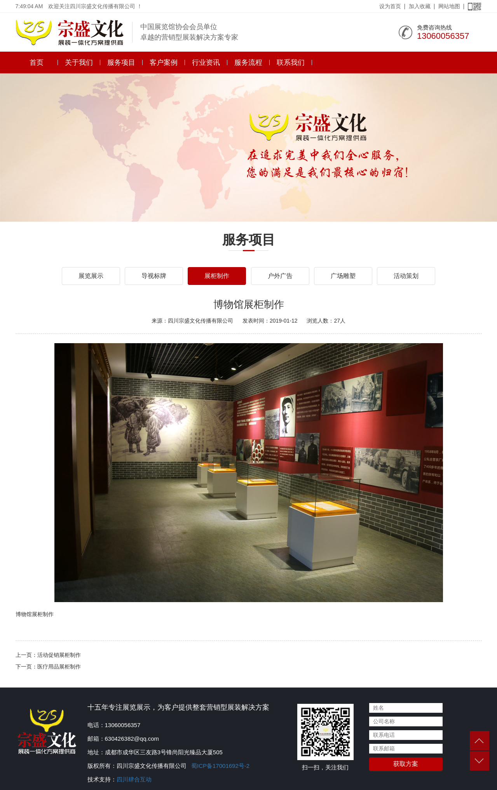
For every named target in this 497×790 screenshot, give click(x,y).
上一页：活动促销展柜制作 (48, 655)
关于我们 (79, 62)
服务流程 (248, 62)
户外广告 (280, 276)
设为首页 (390, 6)
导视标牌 (153, 276)
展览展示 (90, 276)
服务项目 (121, 62)
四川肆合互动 (134, 779)
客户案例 (164, 62)
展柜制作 (216, 276)
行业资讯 (206, 62)
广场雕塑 (343, 276)
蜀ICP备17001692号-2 (219, 765)
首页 (37, 62)
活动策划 (406, 276)
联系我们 (291, 62)
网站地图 (449, 6)
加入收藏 (420, 6)
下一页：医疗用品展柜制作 (48, 666)
